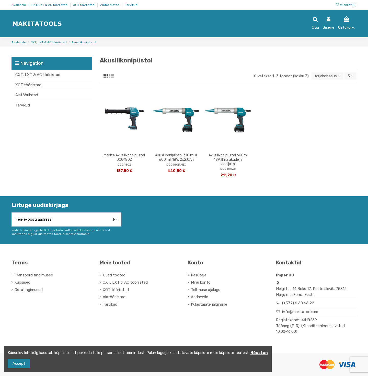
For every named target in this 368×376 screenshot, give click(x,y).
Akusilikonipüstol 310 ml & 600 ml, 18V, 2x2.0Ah (176, 157)
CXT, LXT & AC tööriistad (49, 5)
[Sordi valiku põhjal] (327, 76)
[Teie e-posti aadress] (61, 219)
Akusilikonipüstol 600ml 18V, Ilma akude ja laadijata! (228, 159)
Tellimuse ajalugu (205, 289)
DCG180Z (124, 164)
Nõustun (259, 352)
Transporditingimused (34, 275)
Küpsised (22, 282)
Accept (19, 363)
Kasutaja (198, 275)
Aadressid (199, 297)
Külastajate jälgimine (209, 304)
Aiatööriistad (110, 5)
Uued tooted (114, 275)
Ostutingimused (29, 289)
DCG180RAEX (176, 164)
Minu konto (201, 282)
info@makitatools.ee (300, 311)
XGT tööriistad (84, 5)
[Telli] (115, 219)
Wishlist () (346, 5)
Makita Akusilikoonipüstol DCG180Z (124, 157)
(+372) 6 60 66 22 (298, 303)
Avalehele (19, 5)
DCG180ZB (228, 168)
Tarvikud (131, 5)
